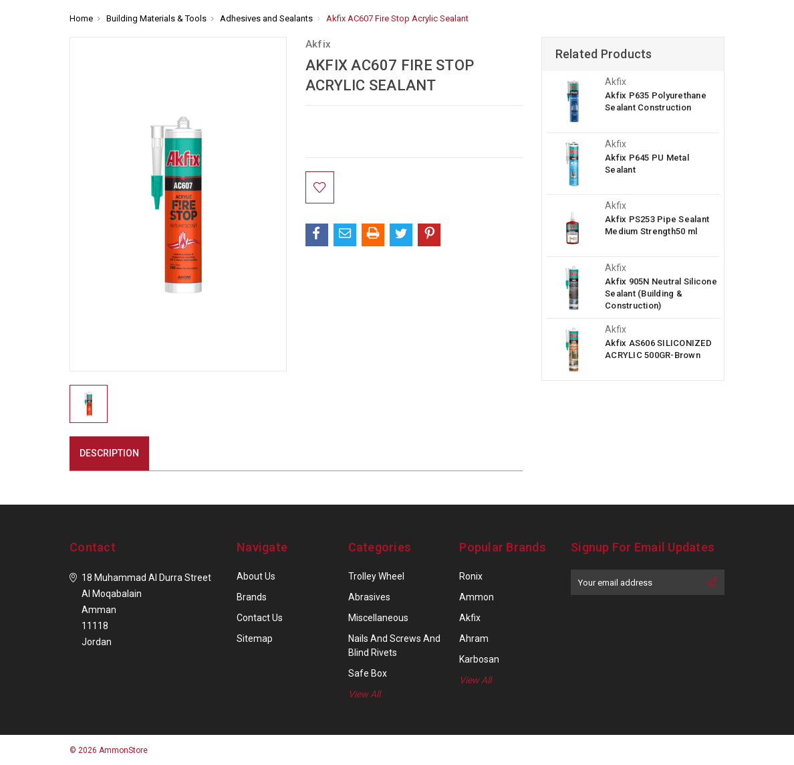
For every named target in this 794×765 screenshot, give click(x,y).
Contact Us (260, 617)
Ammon (476, 597)
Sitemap (255, 638)
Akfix (470, 617)
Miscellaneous (378, 617)
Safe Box (367, 673)
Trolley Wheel (376, 576)
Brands (252, 597)
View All (364, 694)
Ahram (474, 638)
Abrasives (369, 597)
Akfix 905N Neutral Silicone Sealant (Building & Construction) (661, 293)
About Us (256, 576)
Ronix (471, 576)
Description (109, 453)
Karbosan (479, 659)
